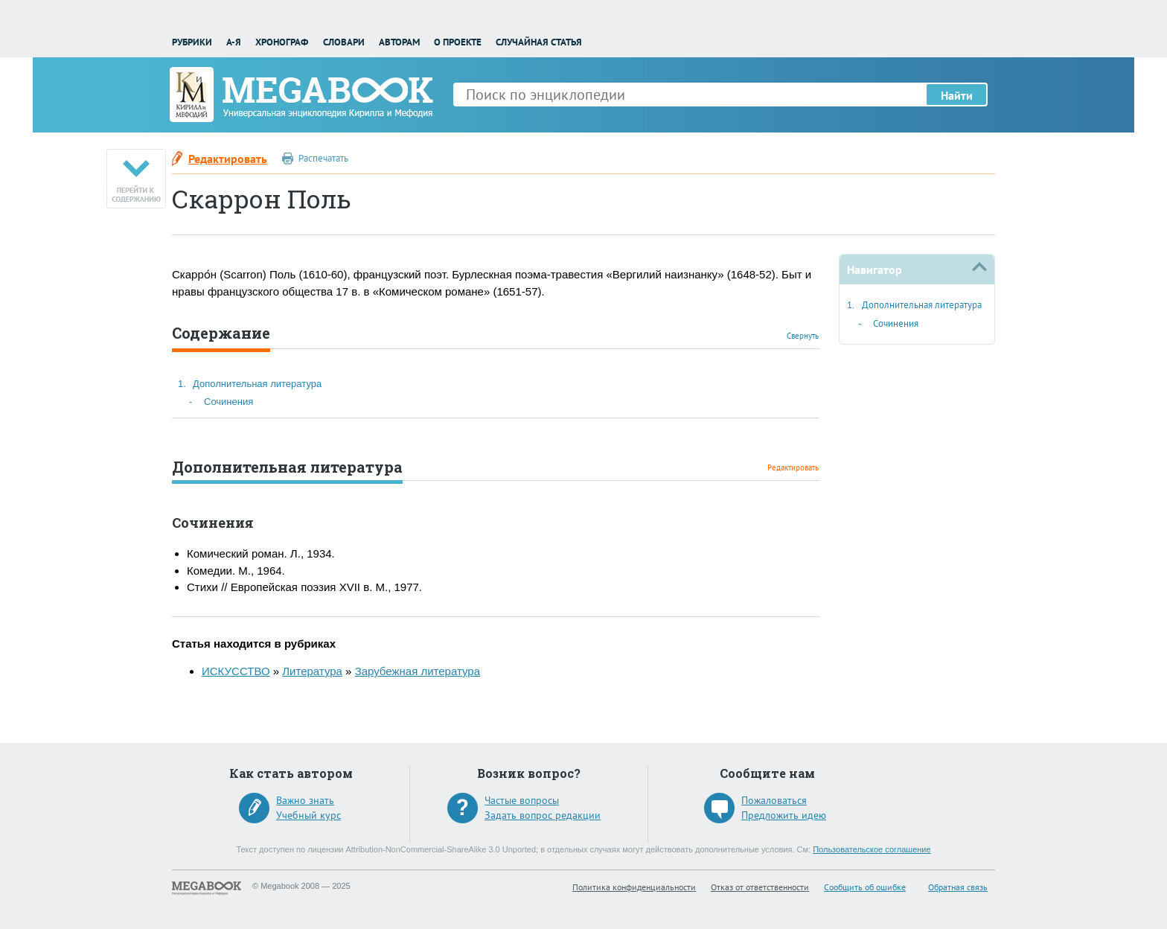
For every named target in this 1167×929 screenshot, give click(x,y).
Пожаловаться (774, 800)
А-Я (233, 42)
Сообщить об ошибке (865, 887)
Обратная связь (958, 887)
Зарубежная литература (417, 671)
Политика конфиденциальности (634, 887)
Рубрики (192, 42)
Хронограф (281, 42)
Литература (312, 671)
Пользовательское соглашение (871, 849)
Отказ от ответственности (760, 887)
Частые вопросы (522, 800)
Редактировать (227, 158)
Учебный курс (308, 815)
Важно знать (305, 800)
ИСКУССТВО (236, 671)
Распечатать (323, 158)
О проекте (458, 42)
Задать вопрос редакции (543, 815)
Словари (344, 42)
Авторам (399, 42)
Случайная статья (539, 42)
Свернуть (803, 336)
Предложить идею (783, 815)
